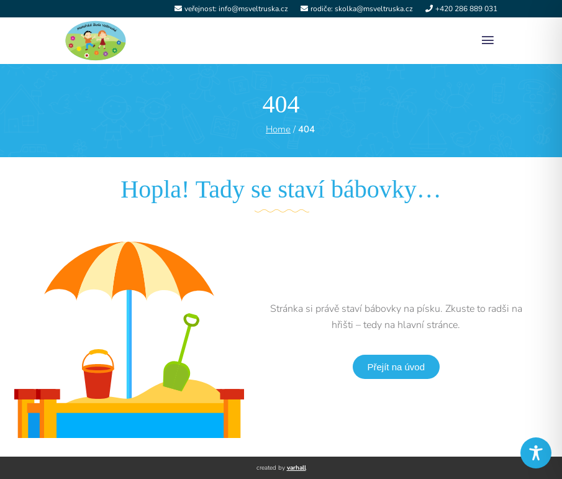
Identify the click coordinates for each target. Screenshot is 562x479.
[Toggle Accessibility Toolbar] (536, 453)
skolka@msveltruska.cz (374, 9)
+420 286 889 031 (466, 9)
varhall (296, 467)
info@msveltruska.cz (253, 9)
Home (278, 129)
